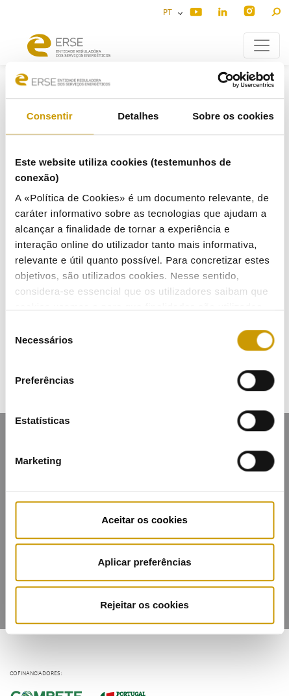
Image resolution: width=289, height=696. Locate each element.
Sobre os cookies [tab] (233, 115)
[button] (276, 10)
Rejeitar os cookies (144, 604)
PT (169, 13)
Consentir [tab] (50, 115)
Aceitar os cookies (144, 519)
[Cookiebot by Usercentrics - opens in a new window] (217, 79)
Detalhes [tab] (138, 115)
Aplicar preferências (144, 561)
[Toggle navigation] (262, 45)
